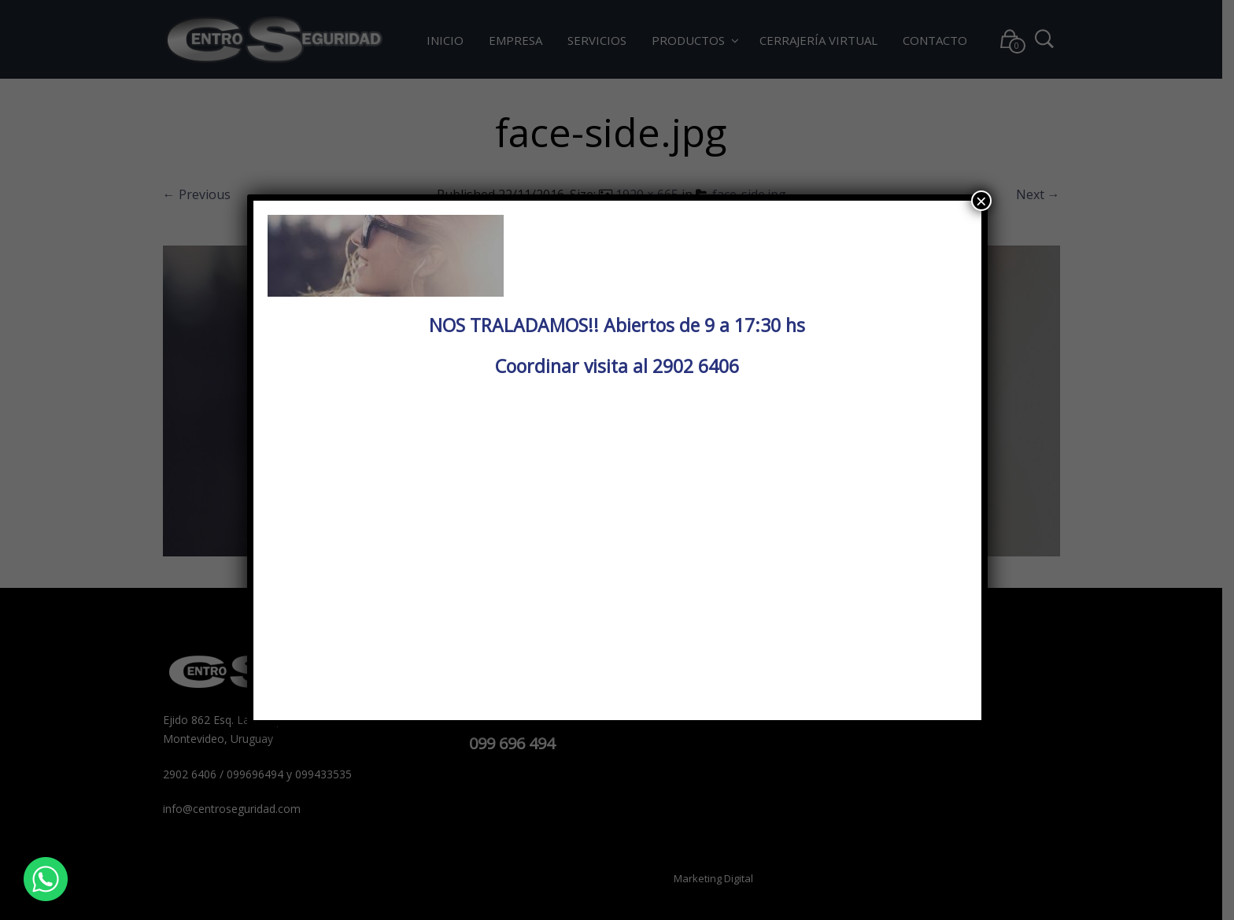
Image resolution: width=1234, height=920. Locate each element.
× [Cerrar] (981, 200)
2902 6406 (695, 366)
